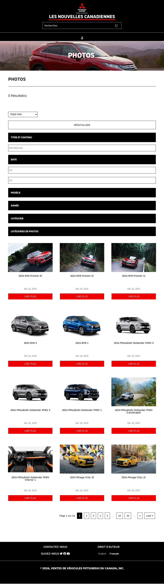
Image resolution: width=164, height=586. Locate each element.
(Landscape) (133, 412)
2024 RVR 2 (30, 342)
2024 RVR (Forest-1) (133, 275)
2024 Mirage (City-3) (82, 477)
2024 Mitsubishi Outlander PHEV (134, 410)
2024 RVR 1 (81, 342)
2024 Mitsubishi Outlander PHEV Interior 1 (30, 478)
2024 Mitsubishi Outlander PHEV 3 (134, 342)
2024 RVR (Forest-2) (82, 275)
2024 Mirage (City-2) (134, 477)
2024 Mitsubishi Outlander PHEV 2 (30, 410)
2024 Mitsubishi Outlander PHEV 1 (82, 410)
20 (127, 515)
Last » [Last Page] (149, 515)
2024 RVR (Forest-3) (30, 275)
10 (119, 515)
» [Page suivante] (140, 515)
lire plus (30, 296)
